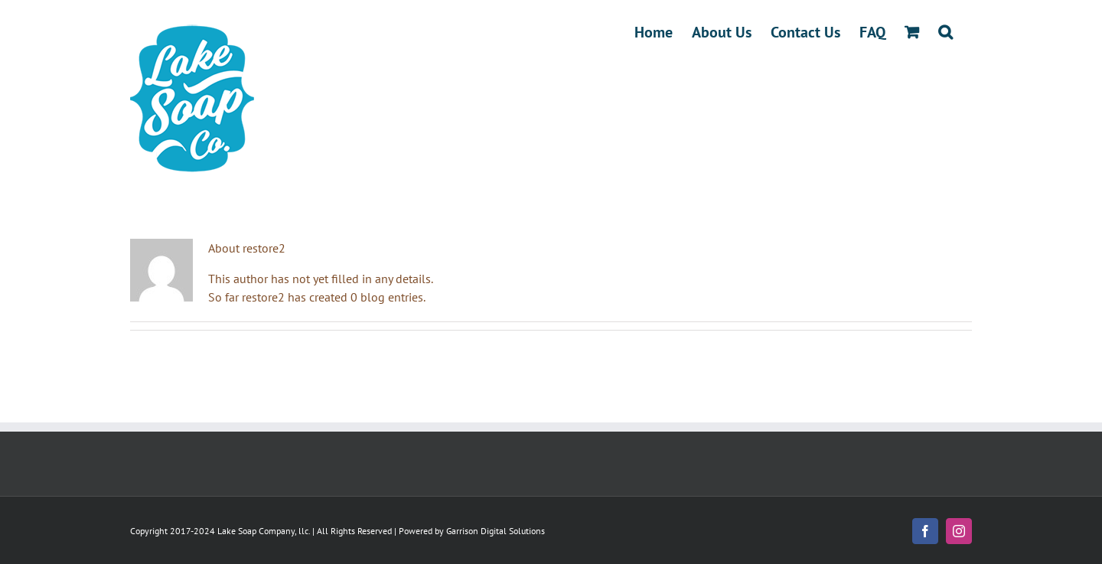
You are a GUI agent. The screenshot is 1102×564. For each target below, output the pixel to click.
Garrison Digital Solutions (495, 530)
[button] (945, 32)
